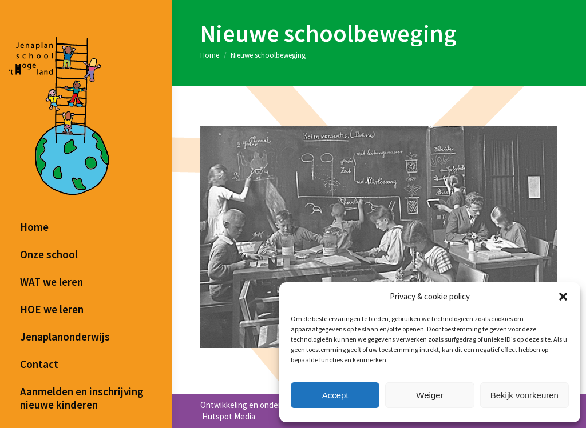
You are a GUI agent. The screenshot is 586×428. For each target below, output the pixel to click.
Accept (335, 395)
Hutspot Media (227, 416)
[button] (563, 296)
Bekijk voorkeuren (524, 395)
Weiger (429, 395)
